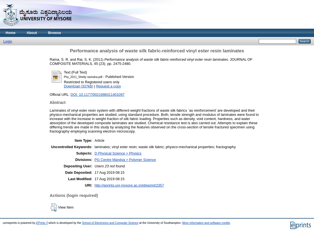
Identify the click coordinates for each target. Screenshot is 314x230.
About (32, 33)
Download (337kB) (78, 86)
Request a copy (108, 86)
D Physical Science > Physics (118, 153)
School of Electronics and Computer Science (110, 222)
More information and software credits (206, 222)
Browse (54, 33)
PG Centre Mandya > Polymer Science (125, 160)
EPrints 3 (42, 222)
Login (7, 41)
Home (11, 33)
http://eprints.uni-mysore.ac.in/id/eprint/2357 (129, 185)
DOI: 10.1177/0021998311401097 (98, 94)
